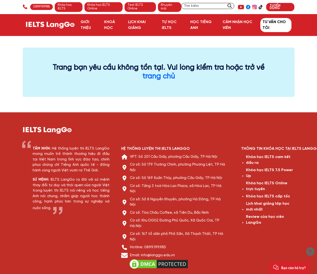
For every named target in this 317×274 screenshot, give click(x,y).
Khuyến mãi (166, 6)
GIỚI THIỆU (86, 25)
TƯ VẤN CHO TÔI (274, 25)
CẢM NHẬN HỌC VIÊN (237, 25)
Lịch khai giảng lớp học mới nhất (267, 207)
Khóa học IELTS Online (98, 6)
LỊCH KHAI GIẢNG (137, 25)
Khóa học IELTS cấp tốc (268, 196)
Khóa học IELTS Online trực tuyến (266, 186)
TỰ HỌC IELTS (169, 25)
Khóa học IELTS (65, 6)
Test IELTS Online (135, 6)
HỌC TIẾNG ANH (201, 25)
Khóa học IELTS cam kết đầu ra (268, 160)
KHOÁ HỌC (109, 25)
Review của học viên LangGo (265, 220)
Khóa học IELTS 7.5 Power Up (269, 173)
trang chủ (158, 76)
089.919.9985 (41, 6)
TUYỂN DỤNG (275, 7)
